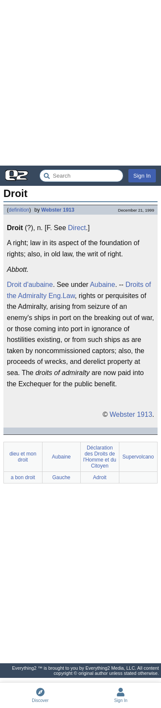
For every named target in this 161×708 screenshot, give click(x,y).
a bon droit (23, 477)
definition (19, 210)
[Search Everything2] (81, 175)
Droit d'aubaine (30, 284)
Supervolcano (138, 457)
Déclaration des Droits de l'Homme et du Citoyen (99, 457)
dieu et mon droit (22, 457)
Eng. (56, 295)
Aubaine (102, 284)
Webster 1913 (57, 210)
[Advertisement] (80, 82)
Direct (77, 227)
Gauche (61, 477)
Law (69, 295)
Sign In (142, 175)
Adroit (99, 477)
